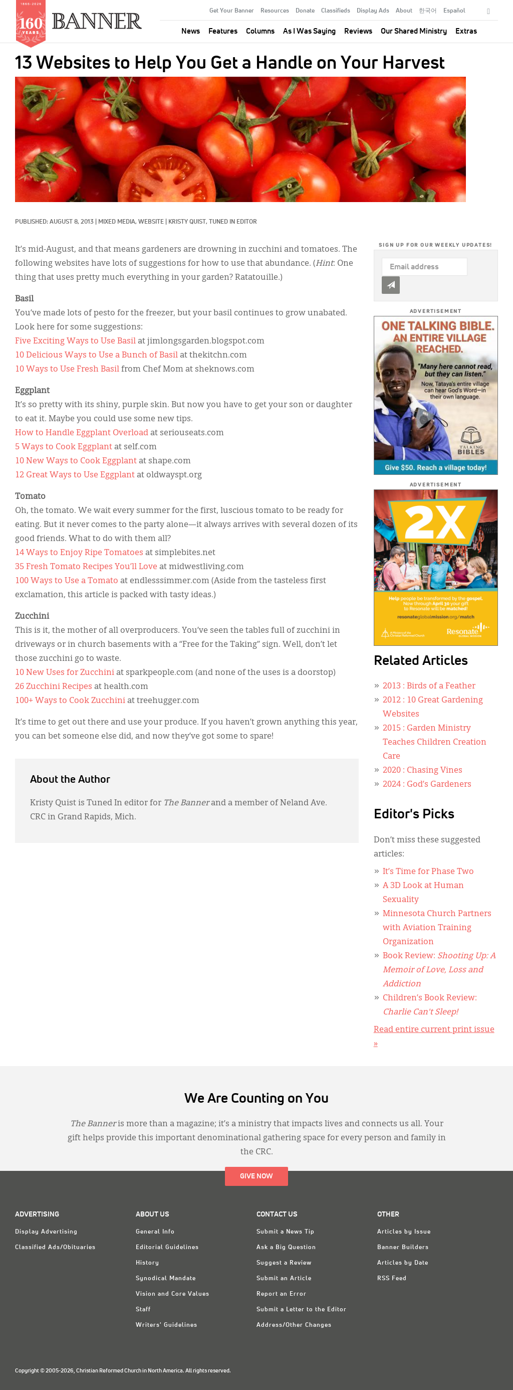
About (404, 11)
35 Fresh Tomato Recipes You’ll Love (86, 567)
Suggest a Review (284, 1263)
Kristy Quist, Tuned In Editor (212, 222)
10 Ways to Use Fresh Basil (67, 370)
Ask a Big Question (286, 1248)
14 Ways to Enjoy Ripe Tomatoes (79, 553)
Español (454, 11)
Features (222, 31)
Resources (275, 11)
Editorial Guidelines (167, 1248)
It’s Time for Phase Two (428, 872)
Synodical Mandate (166, 1279)
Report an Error (281, 1294)
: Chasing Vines (422, 771)
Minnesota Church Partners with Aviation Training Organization (437, 928)
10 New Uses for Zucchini (64, 673)
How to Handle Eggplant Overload (81, 433)
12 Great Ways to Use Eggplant (75, 475)
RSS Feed (392, 1279)
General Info (155, 1232)
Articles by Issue (404, 1232)
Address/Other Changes (294, 1325)
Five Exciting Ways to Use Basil (75, 341)
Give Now (256, 1176)
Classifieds (335, 11)
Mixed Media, (118, 222)
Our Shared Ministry (414, 31)
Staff (143, 1310)
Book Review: (439, 970)
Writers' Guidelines (166, 1325)
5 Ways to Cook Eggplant (63, 447)
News (190, 31)
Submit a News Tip (285, 1232)
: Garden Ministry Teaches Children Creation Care (434, 743)
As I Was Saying (309, 31)
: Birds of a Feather (429, 686)
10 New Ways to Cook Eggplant (76, 461)
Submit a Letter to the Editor (301, 1310)
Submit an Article (284, 1279)
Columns (260, 31)
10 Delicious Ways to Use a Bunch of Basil (96, 356)
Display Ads (373, 11)
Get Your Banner (231, 11)
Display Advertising (46, 1232)
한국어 (428, 11)
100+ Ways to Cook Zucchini (70, 701)
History (147, 1263)
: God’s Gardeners (427, 785)
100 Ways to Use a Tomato (66, 581)
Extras (466, 31)
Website (151, 222)
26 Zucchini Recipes (53, 687)
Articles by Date (402, 1263)
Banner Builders (403, 1248)
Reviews (358, 31)
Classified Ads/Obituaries (55, 1248)
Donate (305, 11)
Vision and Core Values (172, 1294)
